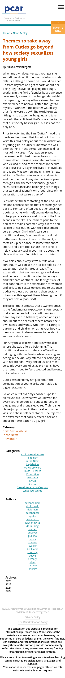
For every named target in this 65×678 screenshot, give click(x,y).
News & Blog (20, 33)
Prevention (10, 439)
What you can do (32, 490)
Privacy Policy (32, 617)
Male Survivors (32, 467)
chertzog (33, 552)
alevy (33, 562)
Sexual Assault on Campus (32, 487)
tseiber (32, 529)
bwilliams (32, 549)
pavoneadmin (33, 503)
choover (32, 532)
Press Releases (32, 471)
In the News (10, 435)
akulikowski (32, 506)
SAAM (32, 480)
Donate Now (58, 27)
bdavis (32, 555)
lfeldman (32, 509)
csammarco (32, 519)
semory (32, 559)
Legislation (32, 464)
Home (6, 33)
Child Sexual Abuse (15, 431)
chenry (33, 568)
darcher (32, 565)
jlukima (32, 535)
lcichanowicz (32, 522)
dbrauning (32, 526)
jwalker (32, 545)
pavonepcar (32, 512)
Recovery (32, 477)
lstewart (32, 542)
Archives (11, 577)
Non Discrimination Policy (32, 622)
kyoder (32, 516)
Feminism (32, 457)
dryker (32, 539)
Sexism (32, 484)
